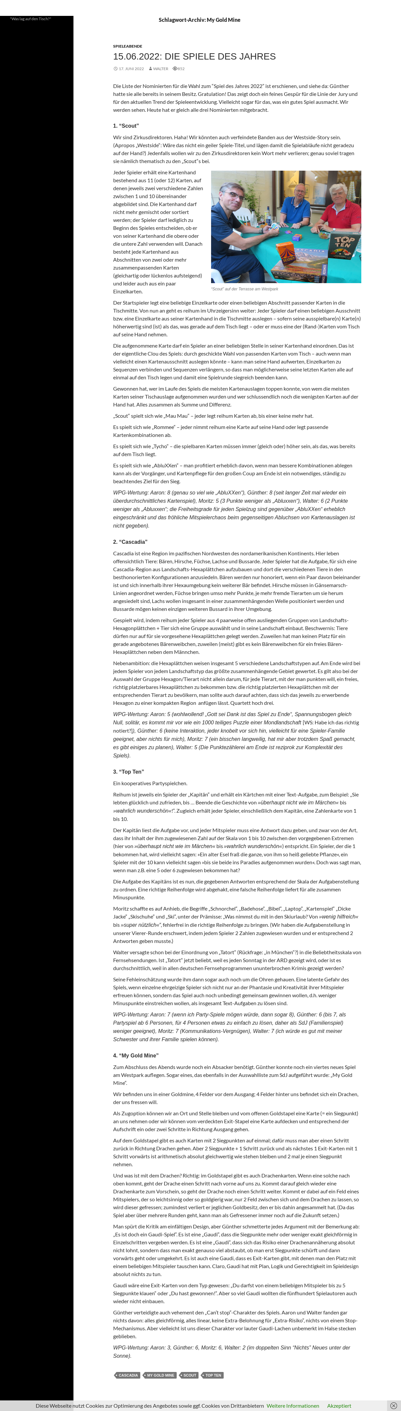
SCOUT (190, 1375)
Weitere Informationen (293, 1405)
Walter (160, 68)
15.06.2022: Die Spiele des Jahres (194, 56)
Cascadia (128, 1375)
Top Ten (213, 1375)
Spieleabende (127, 46)
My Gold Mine (160, 1375)
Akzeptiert (339, 1405)
